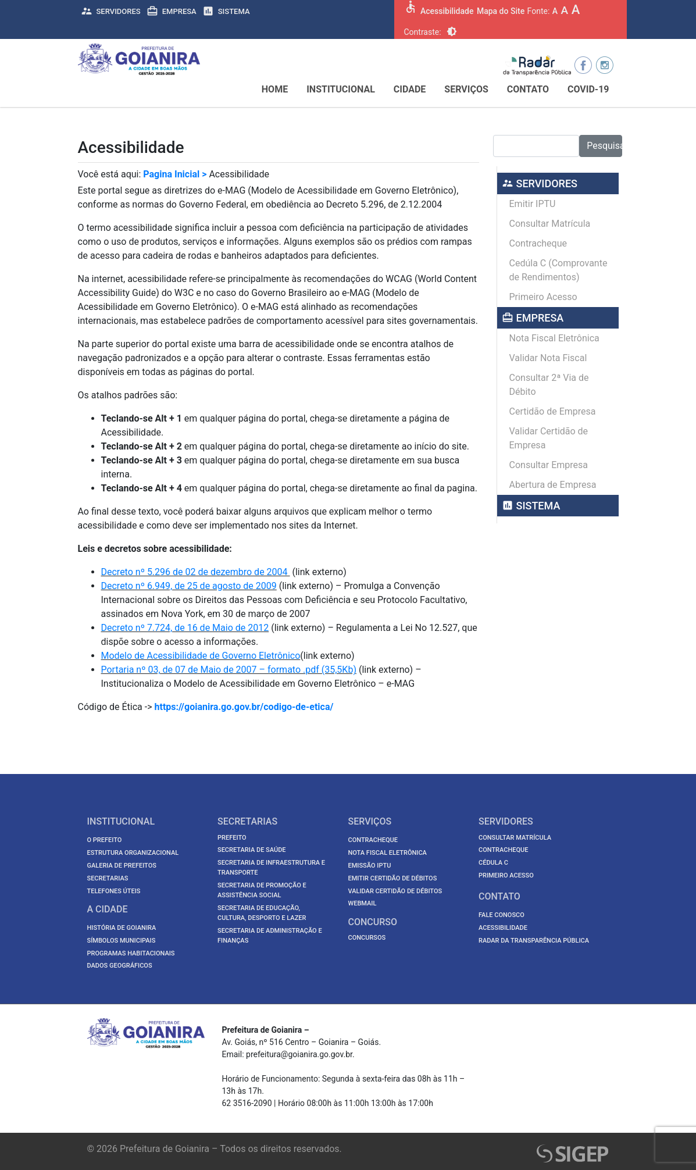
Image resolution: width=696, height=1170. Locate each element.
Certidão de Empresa (552, 411)
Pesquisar (604, 145)
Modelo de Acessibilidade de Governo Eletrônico (201, 655)
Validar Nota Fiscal (548, 357)
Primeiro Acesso (543, 296)
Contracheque (538, 243)
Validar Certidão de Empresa (548, 438)
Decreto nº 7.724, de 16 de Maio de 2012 (185, 627)
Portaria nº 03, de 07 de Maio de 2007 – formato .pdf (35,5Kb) (228, 669)
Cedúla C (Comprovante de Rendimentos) (558, 270)
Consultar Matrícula (550, 223)
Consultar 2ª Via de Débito (549, 384)
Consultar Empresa (548, 464)
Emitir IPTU (532, 203)
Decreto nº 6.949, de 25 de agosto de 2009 (189, 585)
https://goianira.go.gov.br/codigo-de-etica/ (244, 706)
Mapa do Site (500, 11)
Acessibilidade (446, 11)
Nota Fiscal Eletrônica (554, 338)
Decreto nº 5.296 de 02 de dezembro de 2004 (195, 571)
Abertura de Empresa (553, 484)
